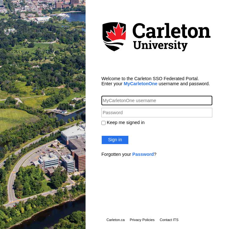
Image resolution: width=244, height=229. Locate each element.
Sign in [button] (115, 139)
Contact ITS (169, 220)
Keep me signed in (125, 122)
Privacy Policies (142, 220)
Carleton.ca (115, 220)
